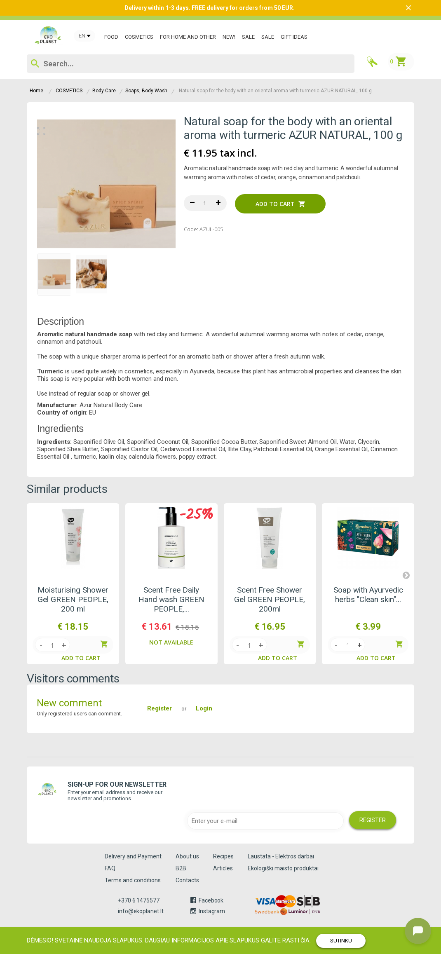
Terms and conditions (133, 880)
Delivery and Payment (133, 856)
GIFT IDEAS (294, 37)
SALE (248, 37)
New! (229, 37)
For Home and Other (188, 37)
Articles (223, 868)
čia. (305, 940)
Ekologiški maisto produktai (283, 868)
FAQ (110, 868)
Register (159, 708)
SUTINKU (341, 941)
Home (36, 91)
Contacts (187, 880)
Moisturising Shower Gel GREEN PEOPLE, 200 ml (73, 599)
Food (111, 37)
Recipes (223, 856)
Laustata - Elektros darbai (281, 856)
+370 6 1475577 (139, 900)
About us (187, 856)
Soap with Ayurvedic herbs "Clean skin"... (368, 594)
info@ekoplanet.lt (140, 911)
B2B (181, 868)
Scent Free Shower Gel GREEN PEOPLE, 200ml (269, 599)
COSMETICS (139, 37)
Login (204, 708)
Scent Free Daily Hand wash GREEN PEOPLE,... (171, 599)
